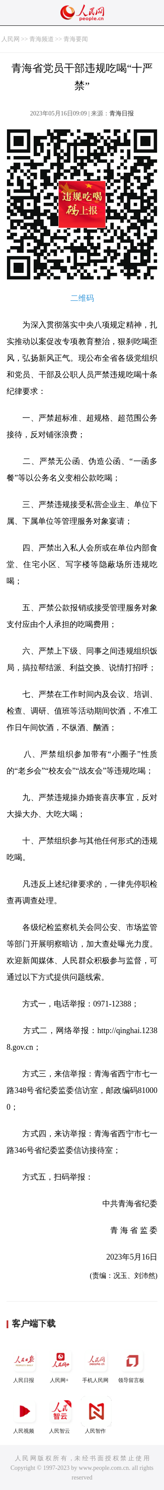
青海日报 (121, 113)
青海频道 (41, 39)
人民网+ (60, 1364)
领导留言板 (132, 1364)
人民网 (10, 39)
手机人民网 (96, 1364)
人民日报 (24, 1364)
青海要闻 (75, 39)
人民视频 (24, 1415)
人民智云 (60, 1415)
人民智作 (96, 1415)
